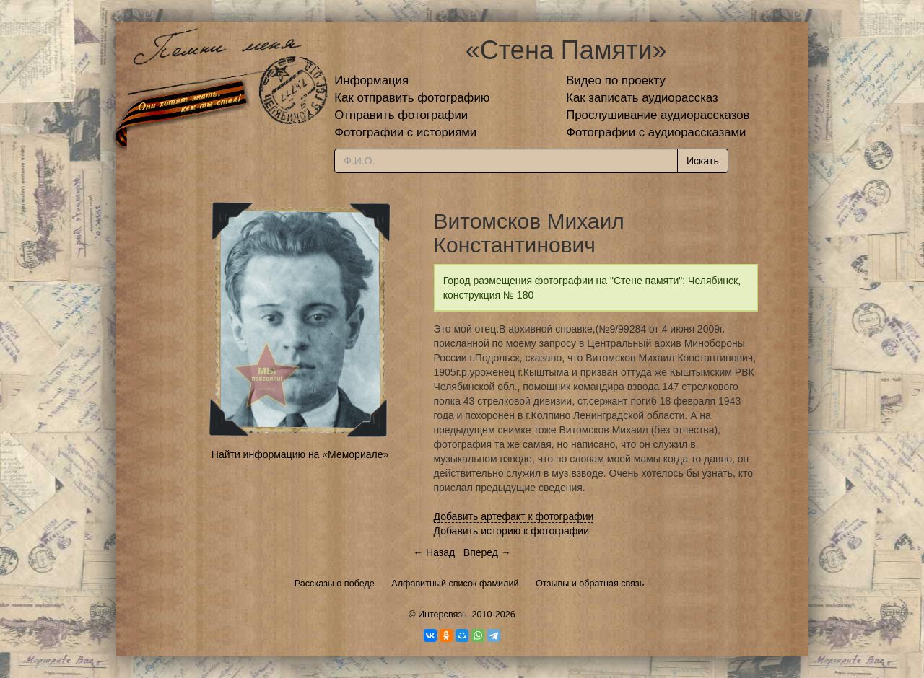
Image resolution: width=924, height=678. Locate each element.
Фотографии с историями (405, 132)
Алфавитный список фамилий (454, 583)
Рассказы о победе (335, 583)
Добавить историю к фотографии (512, 531)
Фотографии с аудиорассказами (656, 132)
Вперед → (487, 552)
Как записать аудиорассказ (642, 98)
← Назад (434, 552)
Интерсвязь (442, 614)
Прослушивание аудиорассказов (657, 115)
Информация (371, 80)
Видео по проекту (616, 80)
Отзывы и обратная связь (590, 583)
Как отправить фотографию (411, 98)
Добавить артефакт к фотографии (514, 516)
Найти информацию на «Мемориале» (300, 454)
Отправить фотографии (401, 115)
